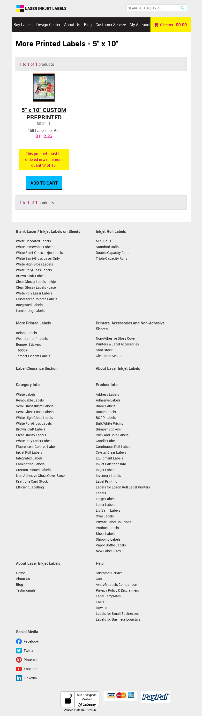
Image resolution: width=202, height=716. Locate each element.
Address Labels (107, 394)
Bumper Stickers (28, 344)
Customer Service (111, 24)
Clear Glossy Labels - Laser (36, 287)
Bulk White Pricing (110, 423)
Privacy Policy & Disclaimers (117, 590)
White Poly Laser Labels (34, 293)
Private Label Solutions (113, 522)
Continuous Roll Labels (113, 446)
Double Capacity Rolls (112, 252)
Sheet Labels (105, 533)
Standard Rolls (107, 246)
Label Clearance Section (37, 368)
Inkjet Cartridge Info (111, 464)
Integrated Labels (29, 304)
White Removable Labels (34, 246)
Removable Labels (30, 400)
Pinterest (30, 659)
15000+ (22, 350)
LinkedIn (30, 678)
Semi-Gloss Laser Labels (34, 411)
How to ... (103, 607)
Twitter (29, 650)
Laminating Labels (30, 310)
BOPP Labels (106, 417)
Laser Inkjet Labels (41, 9)
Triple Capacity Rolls (111, 258)
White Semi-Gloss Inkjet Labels (39, 252)
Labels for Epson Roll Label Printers (123, 487)
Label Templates (108, 596)
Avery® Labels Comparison (116, 584)
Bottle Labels (106, 411)
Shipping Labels (108, 539)
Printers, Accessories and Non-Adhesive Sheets (130, 325)
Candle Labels (106, 440)
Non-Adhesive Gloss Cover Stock (40, 475)
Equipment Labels (109, 458)
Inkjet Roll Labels (111, 231)
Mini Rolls (103, 241)
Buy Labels (23, 24)
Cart (99, 578)
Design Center (48, 24)
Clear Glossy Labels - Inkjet (36, 281)
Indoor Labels (26, 332)
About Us (72, 24)
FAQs (100, 602)
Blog (88, 24)
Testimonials (26, 590)
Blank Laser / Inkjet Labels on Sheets (48, 231)
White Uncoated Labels (33, 241)
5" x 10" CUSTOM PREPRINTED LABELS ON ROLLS (43, 117)
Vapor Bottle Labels (111, 545)
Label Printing (106, 481)
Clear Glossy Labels (31, 435)
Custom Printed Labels (33, 469)
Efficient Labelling (30, 487)
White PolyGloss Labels (34, 270)
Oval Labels (105, 516)
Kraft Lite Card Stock (32, 481)
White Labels (26, 394)
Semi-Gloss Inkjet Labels (34, 406)
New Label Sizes (108, 551)
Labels (101, 493)
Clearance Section (109, 355)
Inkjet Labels (105, 469)
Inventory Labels (108, 475)
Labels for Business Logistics (118, 619)
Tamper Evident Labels (33, 356)
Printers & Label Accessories (117, 344)
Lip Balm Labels (108, 510)
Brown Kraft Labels (30, 275)
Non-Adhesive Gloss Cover (116, 338)
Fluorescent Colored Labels (36, 299)
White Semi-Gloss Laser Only (38, 258)
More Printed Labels (33, 323)
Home (20, 573)
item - (170, 25)
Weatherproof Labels (32, 338)
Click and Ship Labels (112, 435)
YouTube (30, 668)
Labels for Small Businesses (117, 613)
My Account (140, 24)
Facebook (31, 641)
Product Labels (107, 527)
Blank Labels (105, 406)
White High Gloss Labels (34, 264)
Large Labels (105, 498)
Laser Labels (105, 504)
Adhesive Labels (108, 400)
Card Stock (104, 350)
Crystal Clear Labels (111, 452)
